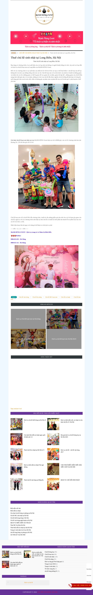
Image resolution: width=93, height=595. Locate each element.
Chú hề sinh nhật (49, 557)
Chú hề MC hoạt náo (51, 297)
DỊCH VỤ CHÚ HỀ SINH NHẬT (70, 480)
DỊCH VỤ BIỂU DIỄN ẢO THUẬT (20, 523)
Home (14, 53)
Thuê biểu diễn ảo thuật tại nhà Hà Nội (21, 527)
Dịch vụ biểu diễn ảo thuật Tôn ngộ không (34, 466)
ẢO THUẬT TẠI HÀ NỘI (17, 535)
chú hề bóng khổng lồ (51, 571)
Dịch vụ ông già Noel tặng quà (53, 561)
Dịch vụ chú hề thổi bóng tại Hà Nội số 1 (35, 421)
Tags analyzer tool (16, 408)
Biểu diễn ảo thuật (15, 511)
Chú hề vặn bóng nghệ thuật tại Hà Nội (21, 520)
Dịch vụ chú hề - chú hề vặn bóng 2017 (70, 451)
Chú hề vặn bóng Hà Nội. (47, 592)
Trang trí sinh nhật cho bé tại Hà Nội (20, 530)
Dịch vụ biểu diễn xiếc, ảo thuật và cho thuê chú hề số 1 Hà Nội (72, 421)
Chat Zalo (89, 573)
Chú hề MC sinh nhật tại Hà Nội (19, 515)
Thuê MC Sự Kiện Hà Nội (17, 525)
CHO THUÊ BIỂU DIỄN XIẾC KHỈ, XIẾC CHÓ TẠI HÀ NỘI (71, 466)
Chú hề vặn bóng (24, 297)
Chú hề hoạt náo (49, 554)
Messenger (89, 580)
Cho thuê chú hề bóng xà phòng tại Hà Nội (22, 513)
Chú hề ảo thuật (65, 297)
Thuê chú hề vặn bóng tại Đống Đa (33, 480)
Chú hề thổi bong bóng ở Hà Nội (19, 518)
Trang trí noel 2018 (50, 564)
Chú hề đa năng (37, 297)
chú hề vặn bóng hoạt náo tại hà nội (33, 53)
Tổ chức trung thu (50, 569)
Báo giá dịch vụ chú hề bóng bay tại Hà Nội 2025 (71, 436)
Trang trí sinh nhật (50, 566)
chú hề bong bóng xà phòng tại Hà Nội (21, 532)
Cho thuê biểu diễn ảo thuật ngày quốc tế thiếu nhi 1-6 (34, 436)
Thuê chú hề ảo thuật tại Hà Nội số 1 (34, 450)
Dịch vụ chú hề (28, 582)
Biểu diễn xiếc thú (15, 508)
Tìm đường (89, 567)
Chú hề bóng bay (49, 552)
